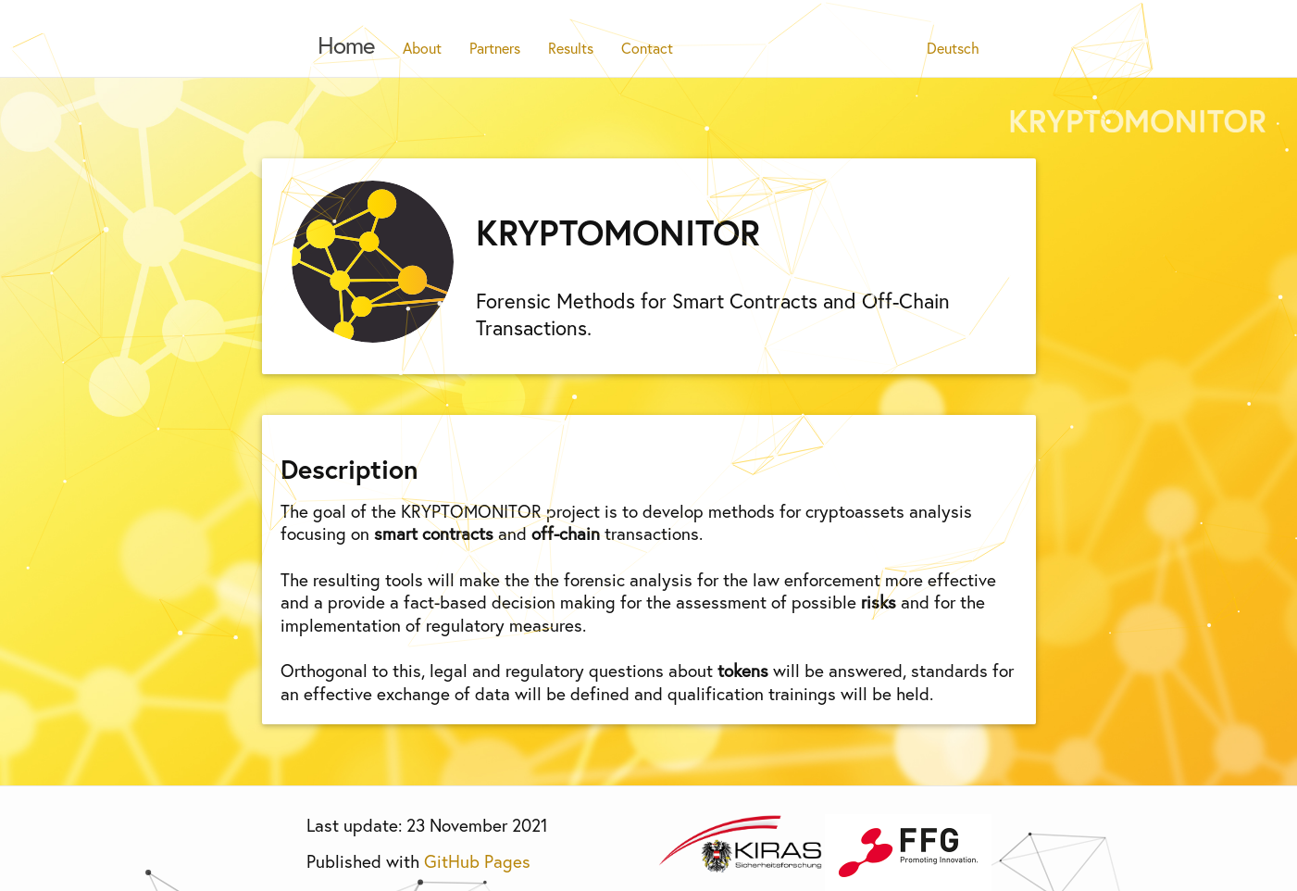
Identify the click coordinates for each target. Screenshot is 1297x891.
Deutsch (953, 47)
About (422, 47)
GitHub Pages (477, 860)
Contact (647, 47)
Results (570, 47)
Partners (494, 47)
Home (346, 44)
